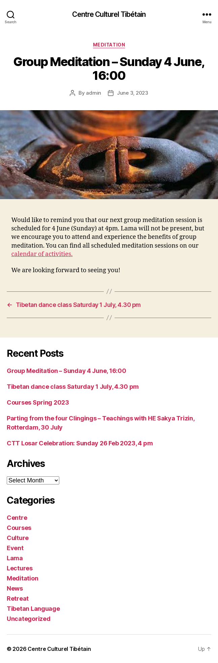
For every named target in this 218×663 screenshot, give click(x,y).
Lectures (20, 568)
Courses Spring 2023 (38, 402)
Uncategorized (29, 618)
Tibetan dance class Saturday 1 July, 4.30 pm (73, 386)
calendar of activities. (42, 254)
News (15, 588)
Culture (18, 537)
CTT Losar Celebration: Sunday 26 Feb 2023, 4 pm (80, 443)
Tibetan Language (33, 608)
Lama (15, 558)
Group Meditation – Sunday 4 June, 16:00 (66, 370)
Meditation (109, 45)
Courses (19, 527)
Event (15, 547)
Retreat (18, 598)
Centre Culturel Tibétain (109, 14)
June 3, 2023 (132, 93)
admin (93, 93)
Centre (17, 517)
